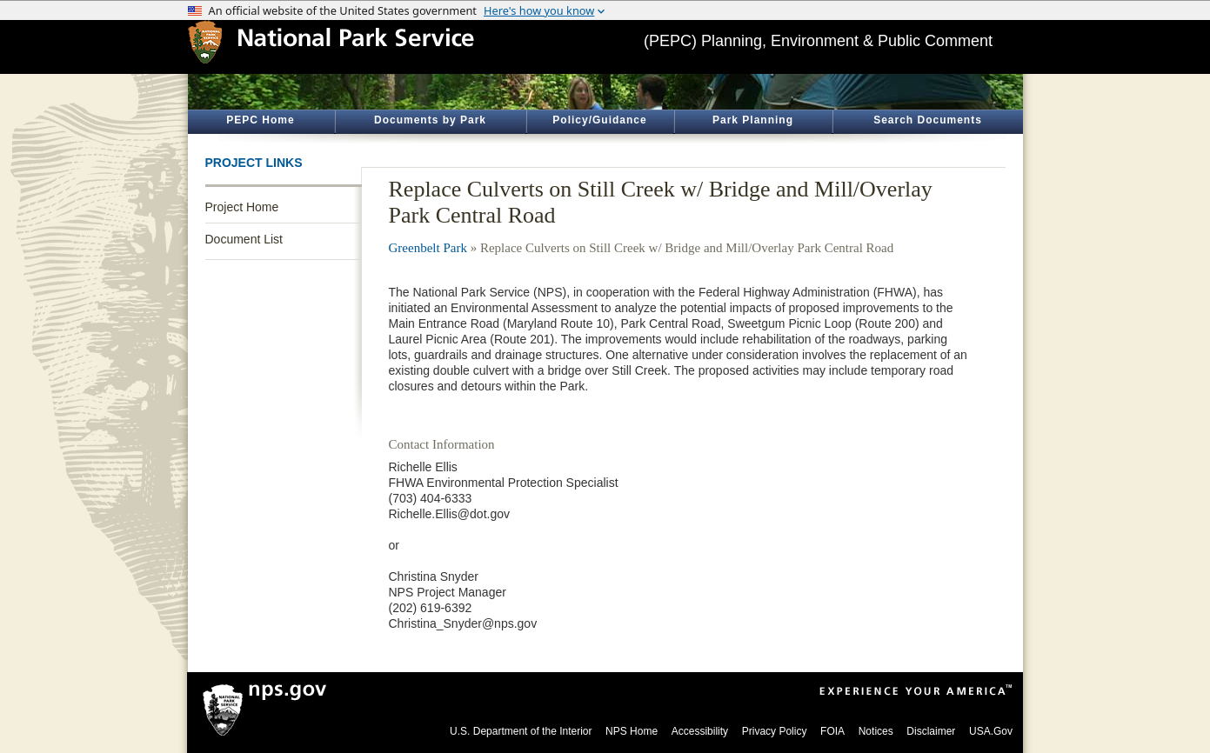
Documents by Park (430, 120)
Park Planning (752, 120)
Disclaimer (930, 731)
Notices (876, 731)
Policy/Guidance (599, 120)
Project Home (242, 207)
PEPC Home (260, 120)
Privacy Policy (774, 731)
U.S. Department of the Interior (521, 731)
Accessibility (700, 731)
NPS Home (631, 731)
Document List (244, 239)
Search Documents (927, 120)
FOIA (832, 731)
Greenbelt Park (428, 248)
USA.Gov (991, 731)
